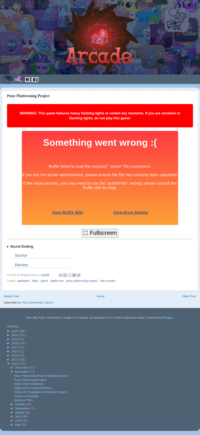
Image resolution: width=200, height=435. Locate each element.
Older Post (189, 296)
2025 (15, 331)
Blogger (168, 317)
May (18, 424)
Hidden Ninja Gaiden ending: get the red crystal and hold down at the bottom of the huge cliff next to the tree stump (100, 247)
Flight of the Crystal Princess (33, 388)
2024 (15, 335)
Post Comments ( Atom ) (38, 302)
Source (21, 255)
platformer (58, 280)
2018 (15, 343)
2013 (15, 359)
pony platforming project (82, 280)
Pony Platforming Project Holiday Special (41, 375)
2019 (15, 339)
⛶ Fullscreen (100, 232)
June (18, 420)
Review (21, 265)
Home (100, 296)
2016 (15, 351)
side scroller (107, 280)
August (20, 412)
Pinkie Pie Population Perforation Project (40, 392)
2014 (15, 355)
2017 (15, 347)
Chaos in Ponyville (26, 396)
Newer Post (11, 296)
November (22, 371)
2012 (15, 363)
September (22, 408)
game (45, 280)
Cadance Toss (23, 400)
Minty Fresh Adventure (29, 383)
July (18, 416)
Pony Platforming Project (30, 380)
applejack (24, 280)
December (22, 367)
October (20, 404)
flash (35, 280)
